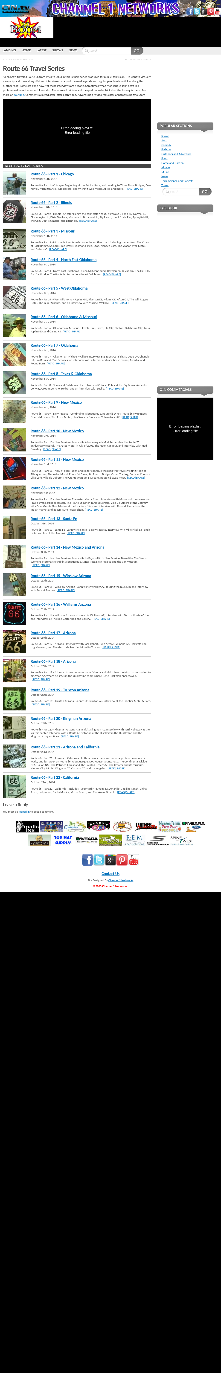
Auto (164, 140)
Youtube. (19, 94)
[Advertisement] (69, 31)
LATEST (42, 50)
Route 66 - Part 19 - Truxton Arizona (60, 689)
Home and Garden (172, 163)
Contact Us (110, 873)
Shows (165, 136)
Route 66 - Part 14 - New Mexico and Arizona (68, 547)
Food (164, 158)
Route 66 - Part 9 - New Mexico (56, 402)
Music (165, 172)
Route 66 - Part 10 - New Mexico (57, 430)
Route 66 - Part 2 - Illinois (51, 202)
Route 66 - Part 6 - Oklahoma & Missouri (64, 316)
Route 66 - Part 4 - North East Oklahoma (63, 259)
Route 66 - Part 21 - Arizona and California (65, 747)
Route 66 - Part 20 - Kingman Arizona (61, 718)
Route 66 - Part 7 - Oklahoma (54, 345)
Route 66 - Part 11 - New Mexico (57, 459)
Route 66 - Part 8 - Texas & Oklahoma (61, 373)
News (164, 176)
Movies (165, 167)
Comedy (166, 145)
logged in (24, 811)
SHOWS (57, 50)
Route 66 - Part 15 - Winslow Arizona (61, 575)
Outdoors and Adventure (176, 154)
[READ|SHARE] (134, 188)
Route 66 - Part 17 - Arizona (53, 632)
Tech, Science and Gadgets (177, 181)
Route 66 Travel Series (24, 166)
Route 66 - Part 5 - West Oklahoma (59, 288)
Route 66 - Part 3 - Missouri (53, 231)
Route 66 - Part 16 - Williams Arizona (61, 604)
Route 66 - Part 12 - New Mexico (57, 488)
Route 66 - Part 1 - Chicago (52, 174)
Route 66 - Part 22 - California (55, 777)
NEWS (73, 50)
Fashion (166, 149)
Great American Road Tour (19, 59)
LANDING (9, 50)
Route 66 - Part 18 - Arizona (53, 661)
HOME (26, 50)
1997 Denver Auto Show (135, 59)
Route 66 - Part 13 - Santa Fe (54, 518)
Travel (165, 185)
